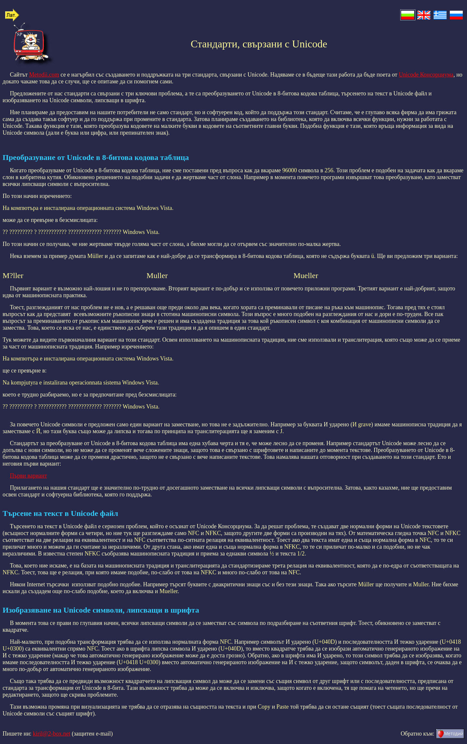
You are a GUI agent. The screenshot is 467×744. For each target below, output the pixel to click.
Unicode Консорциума (426, 74)
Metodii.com (44, 74)
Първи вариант (28, 475)
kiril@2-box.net (51, 733)
